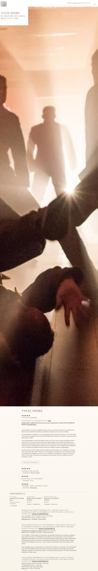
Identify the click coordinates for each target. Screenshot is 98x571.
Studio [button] (80, 4)
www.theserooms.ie (31, 425)
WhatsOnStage (33, 488)
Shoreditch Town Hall (27, 531)
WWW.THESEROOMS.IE (40, 515)
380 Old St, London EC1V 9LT (39, 531)
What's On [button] (56, 4)
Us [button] (87, 4)
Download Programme (30, 463)
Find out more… (65, 448)
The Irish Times (33, 418)
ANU (49, 421)
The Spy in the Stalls (35, 473)
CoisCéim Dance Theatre (4, 4)
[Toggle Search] (95, 4)
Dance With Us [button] (69, 4)
